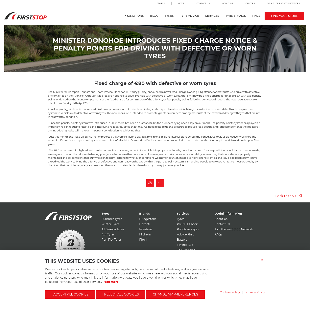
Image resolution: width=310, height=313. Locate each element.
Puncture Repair (188, 229)
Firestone (145, 229)
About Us (227, 3)
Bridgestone (147, 219)
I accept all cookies (70, 294)
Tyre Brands (236, 15)
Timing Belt (185, 245)
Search (161, 3)
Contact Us (203, 3)
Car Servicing (186, 250)
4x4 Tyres (108, 234)
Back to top (288, 196)
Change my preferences (175, 294)
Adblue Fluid (185, 234)
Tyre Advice (189, 15)
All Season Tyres (113, 229)
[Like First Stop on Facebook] (150, 183)
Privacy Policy (255, 292)
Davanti (144, 224)
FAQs (256, 15)
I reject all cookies (120, 294)
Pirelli (143, 239)
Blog (154, 15)
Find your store (284, 16)
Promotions (134, 15)
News (181, 3)
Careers (250, 3)
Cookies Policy (230, 292)
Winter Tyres (110, 224)
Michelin (145, 234)
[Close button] (263, 262)
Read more (111, 282)
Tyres (169, 15)
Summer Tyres (112, 219)
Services (212, 15)
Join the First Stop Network (283, 3)
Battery (182, 239)
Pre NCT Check (187, 224)
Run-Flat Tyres (112, 239)
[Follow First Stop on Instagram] (160, 183)
